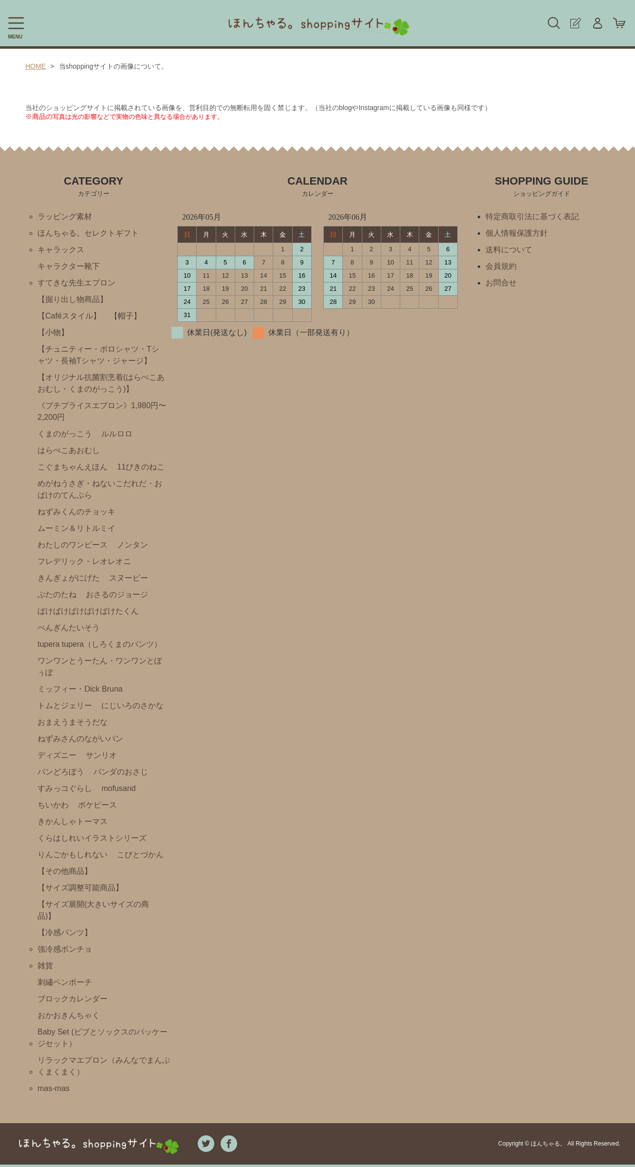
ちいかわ (53, 805)
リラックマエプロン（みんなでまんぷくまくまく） (103, 1066)
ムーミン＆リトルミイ (76, 528)
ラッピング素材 (64, 216)
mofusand (118, 788)
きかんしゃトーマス (72, 821)
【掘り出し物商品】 (72, 299)
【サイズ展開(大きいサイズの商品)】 (93, 910)
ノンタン (132, 545)
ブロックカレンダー (72, 999)
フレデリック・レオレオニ (84, 561)
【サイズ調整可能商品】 (80, 888)
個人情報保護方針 (517, 233)
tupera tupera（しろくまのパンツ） (99, 644)
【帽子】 (125, 316)
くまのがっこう (64, 434)
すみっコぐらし (64, 788)
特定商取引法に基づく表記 (532, 216)
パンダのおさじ (120, 772)
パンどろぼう (60, 772)
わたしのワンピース (72, 545)
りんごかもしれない (72, 854)
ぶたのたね (56, 594)
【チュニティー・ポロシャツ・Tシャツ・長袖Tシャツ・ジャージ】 (98, 355)
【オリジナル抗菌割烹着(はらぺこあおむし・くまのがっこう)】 (101, 383)
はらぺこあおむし (68, 450)
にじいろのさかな (132, 705)
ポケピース (97, 805)
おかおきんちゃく (68, 1015)
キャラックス (60, 249)
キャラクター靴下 (68, 266)
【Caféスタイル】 (69, 316)
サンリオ (101, 755)
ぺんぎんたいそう (68, 627)
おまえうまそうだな (72, 722)
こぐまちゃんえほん (72, 467)
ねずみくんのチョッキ (76, 512)
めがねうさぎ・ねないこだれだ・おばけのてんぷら (99, 489)
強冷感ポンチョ (64, 949)
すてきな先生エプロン (76, 283)
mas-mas (53, 1088)
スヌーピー (128, 578)
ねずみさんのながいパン (80, 738)
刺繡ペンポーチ (64, 982)
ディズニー (56, 755)
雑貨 (45, 965)
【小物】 (53, 332)
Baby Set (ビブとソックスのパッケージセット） (102, 1038)
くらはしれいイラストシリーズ (92, 838)
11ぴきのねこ (141, 467)
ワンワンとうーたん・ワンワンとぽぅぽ (99, 667)
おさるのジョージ (117, 594)
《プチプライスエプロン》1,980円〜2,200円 (101, 411)
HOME (35, 66)
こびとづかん (140, 854)
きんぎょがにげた (68, 578)
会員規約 (501, 266)
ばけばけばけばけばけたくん (88, 611)
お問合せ (501, 283)
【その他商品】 (64, 871)
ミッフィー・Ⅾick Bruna (80, 689)
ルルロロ (116, 434)
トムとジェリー (64, 705)
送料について (509, 249)
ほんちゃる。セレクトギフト (88, 233)
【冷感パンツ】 (64, 932)
